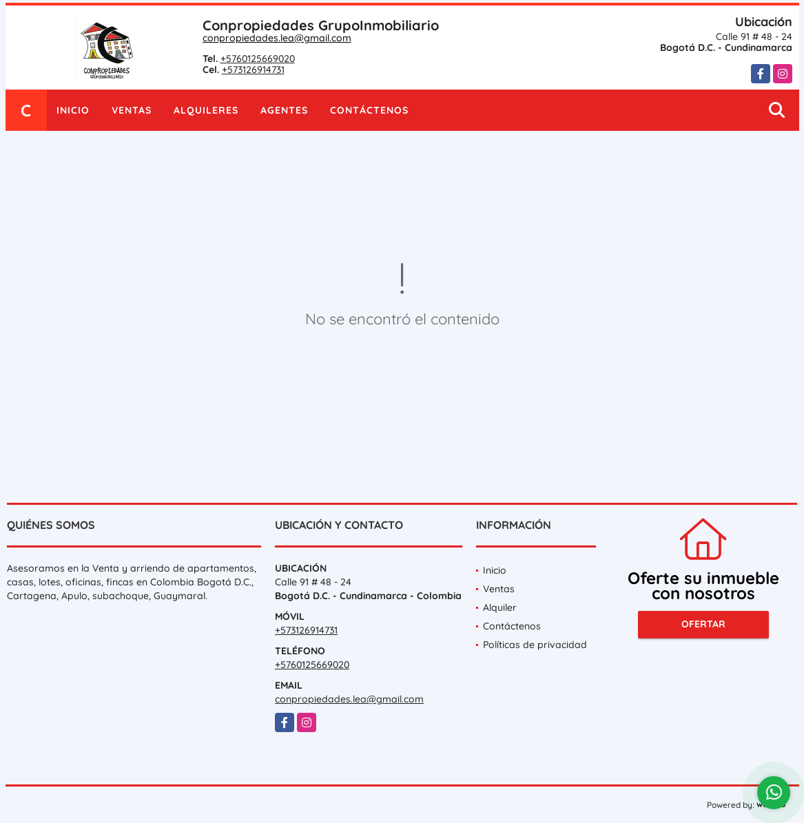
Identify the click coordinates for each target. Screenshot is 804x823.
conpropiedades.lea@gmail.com (277, 38)
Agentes (284, 110)
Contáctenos (369, 110)
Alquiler (500, 607)
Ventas (132, 110)
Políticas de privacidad (535, 644)
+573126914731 (253, 69)
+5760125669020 (257, 58)
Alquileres (206, 110)
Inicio (73, 110)
